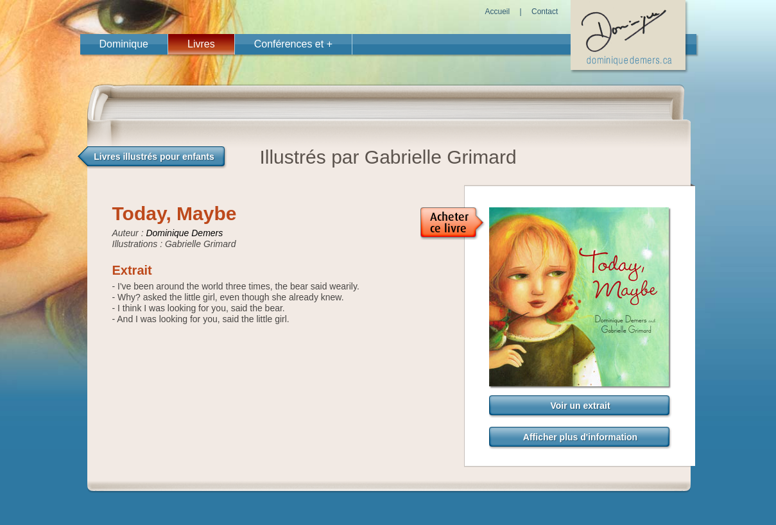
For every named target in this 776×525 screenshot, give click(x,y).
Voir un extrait (580, 405)
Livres (201, 44)
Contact (544, 11)
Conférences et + (293, 44)
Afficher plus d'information (580, 437)
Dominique (123, 44)
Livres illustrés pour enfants (154, 156)
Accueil (497, 11)
